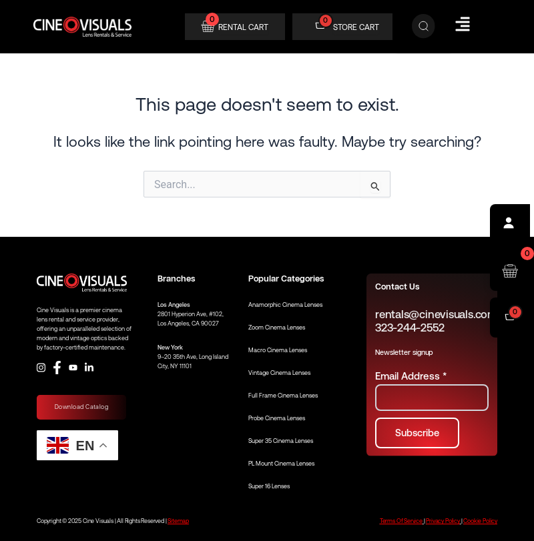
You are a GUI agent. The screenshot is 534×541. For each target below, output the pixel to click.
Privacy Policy (442, 521)
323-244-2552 (409, 328)
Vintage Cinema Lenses (279, 373)
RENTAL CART (243, 27)
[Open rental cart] (510, 271)
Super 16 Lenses (269, 486)
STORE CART (356, 27)
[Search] (423, 26)
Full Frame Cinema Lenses (283, 395)
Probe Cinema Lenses (276, 418)
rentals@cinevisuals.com (436, 314)
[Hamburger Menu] (463, 24)
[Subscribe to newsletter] (417, 433)
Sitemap (178, 521)
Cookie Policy (480, 521)
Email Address (411, 376)
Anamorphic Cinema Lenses (285, 305)
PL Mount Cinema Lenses (281, 463)
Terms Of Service (401, 521)
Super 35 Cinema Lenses (280, 441)
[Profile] (510, 224)
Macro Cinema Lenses (277, 350)
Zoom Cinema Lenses (276, 327)
